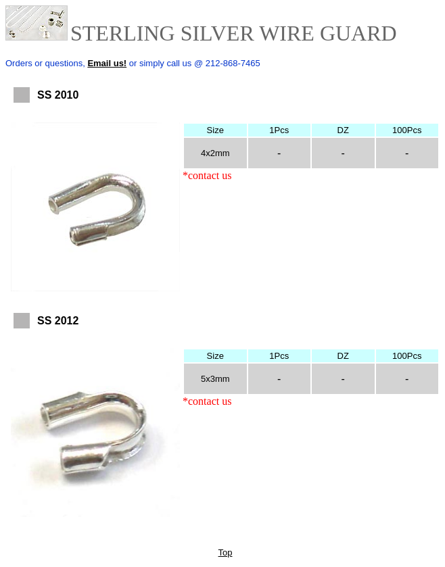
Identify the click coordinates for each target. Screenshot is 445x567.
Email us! (106, 63)
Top (225, 552)
